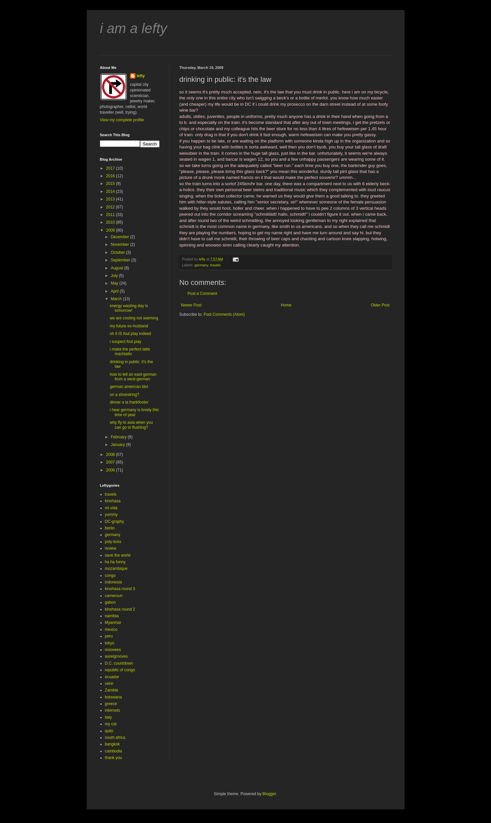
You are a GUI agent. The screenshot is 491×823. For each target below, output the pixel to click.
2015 (111, 183)
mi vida (111, 508)
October (118, 252)
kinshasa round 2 (120, 609)
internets (112, 710)
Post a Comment (202, 293)
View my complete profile (122, 120)
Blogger (269, 794)
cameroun (114, 595)
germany (201, 265)
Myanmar (113, 622)
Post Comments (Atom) (224, 314)
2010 (111, 222)
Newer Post (191, 305)
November (120, 244)
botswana (113, 697)
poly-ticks (113, 541)
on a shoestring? (124, 394)
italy (108, 717)
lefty (141, 76)
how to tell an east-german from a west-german (133, 376)
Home (286, 305)
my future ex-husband (129, 326)
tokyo (110, 643)
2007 (111, 462)
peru (109, 636)
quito (109, 731)
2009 (111, 230)
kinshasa (113, 501)
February (119, 437)
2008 (111, 454)
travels (215, 265)
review (111, 548)
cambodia (113, 751)
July (115, 275)
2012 (111, 207)
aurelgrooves (116, 656)
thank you (113, 757)
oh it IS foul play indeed (130, 333)
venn (109, 683)
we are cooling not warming (134, 318)
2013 (111, 199)
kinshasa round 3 (120, 588)
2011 (111, 214)
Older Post (380, 305)
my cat (111, 724)
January (118, 444)
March (117, 299)
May (115, 283)
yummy (111, 514)
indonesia (113, 582)
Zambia (111, 690)
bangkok (112, 744)
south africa (115, 737)
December (120, 237)
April (115, 291)
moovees (113, 649)
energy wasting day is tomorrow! (129, 308)
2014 (111, 191)
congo (110, 575)
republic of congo (120, 670)
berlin (110, 528)
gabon (110, 602)
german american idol (129, 386)
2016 (111, 176)
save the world (117, 555)
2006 (111, 470)
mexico (111, 629)
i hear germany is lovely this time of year (134, 412)
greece (111, 703)
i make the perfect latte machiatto (130, 351)
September (121, 260)
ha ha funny (115, 562)
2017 (111, 168)
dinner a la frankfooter (129, 402)
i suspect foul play (125, 341)
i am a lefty (133, 28)
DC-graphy (114, 521)
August (117, 268)
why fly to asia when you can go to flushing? (131, 424)
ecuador (112, 677)
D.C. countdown (119, 663)
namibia (112, 616)
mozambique (116, 568)
